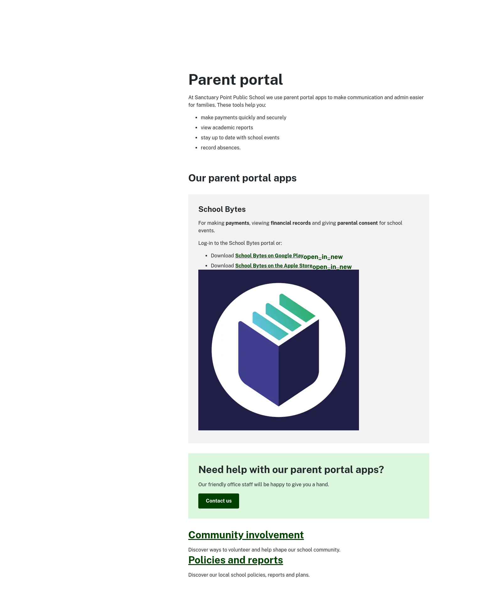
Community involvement (246, 535)
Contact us (219, 501)
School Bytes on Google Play (289, 256)
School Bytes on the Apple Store (293, 266)
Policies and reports (235, 560)
